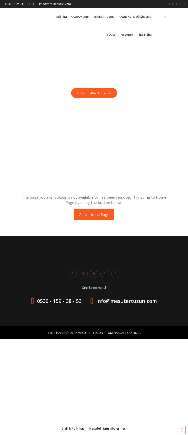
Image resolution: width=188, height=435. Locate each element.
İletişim (145, 34)
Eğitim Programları (72, 17)
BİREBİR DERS (104, 17)
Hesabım (127, 34)
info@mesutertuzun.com (55, 4)
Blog (111, 34)
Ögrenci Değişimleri (135, 17)
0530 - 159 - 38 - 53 (17, 4)
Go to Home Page (94, 214)
